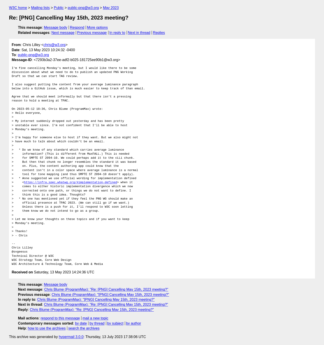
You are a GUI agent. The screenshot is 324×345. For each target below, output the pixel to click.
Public (59, 8)
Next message (63, 33)
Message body (55, 27)
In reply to (117, 33)
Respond (77, 27)
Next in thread (139, 33)
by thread (97, 323)
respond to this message (60, 318)
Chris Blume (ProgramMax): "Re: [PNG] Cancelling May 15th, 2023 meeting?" (106, 289)
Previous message (92, 33)
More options (97, 27)
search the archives (84, 328)
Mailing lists (40, 8)
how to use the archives (47, 328)
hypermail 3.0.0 (71, 337)
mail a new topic (95, 318)
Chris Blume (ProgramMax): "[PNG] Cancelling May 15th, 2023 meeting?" (110, 295)
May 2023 (111, 8)
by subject (115, 323)
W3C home (18, 8)
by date (81, 323)
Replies (159, 33)
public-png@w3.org (83, 8)
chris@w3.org (54, 45)
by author (133, 323)
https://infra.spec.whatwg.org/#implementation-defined (70, 182)
